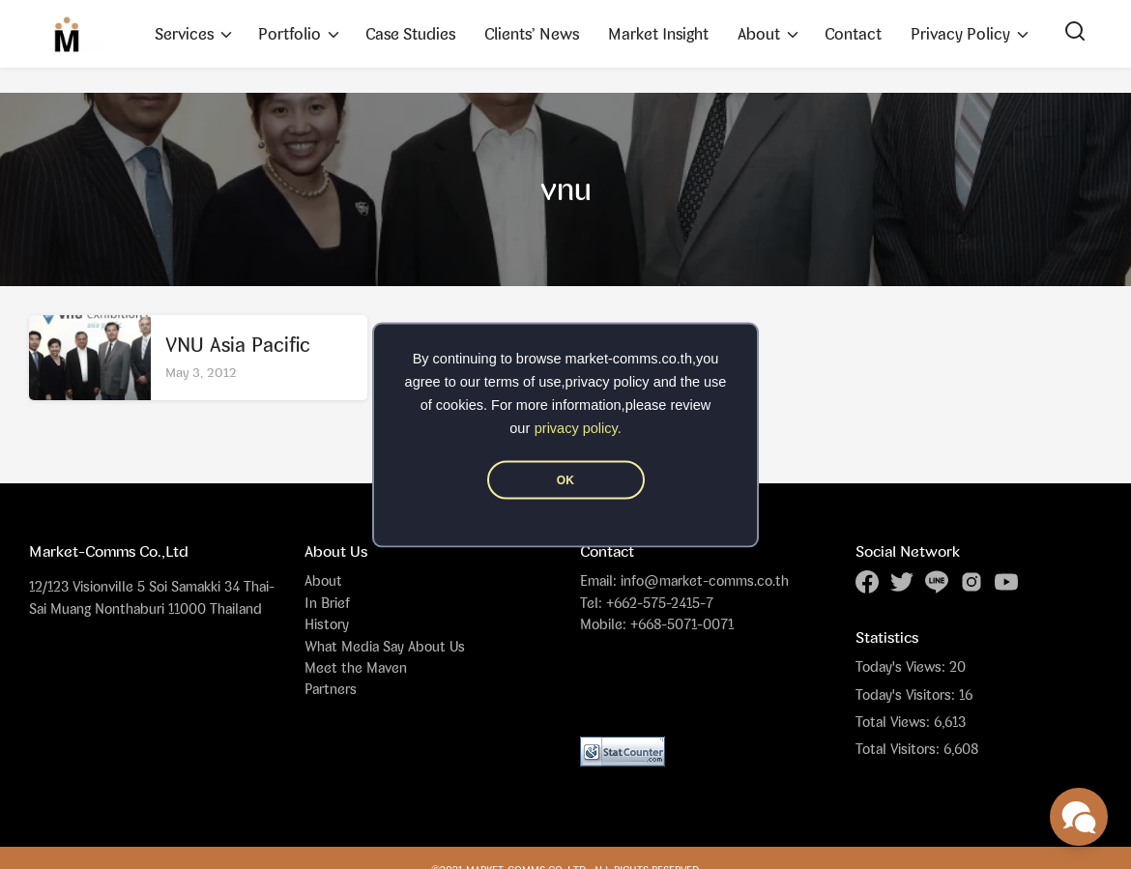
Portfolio (289, 33)
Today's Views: (902, 667)
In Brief (327, 603)
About (759, 33)
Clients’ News (531, 33)
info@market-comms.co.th (705, 580)
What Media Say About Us (384, 646)
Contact (853, 33)
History (326, 624)
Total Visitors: (899, 749)
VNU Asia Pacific (237, 345)
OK (565, 479)
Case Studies (410, 33)
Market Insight (658, 33)
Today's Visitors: (907, 695)
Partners (330, 689)
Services (184, 33)
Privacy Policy (960, 33)
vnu (566, 189)
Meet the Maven (355, 667)
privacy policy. (578, 427)
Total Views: (895, 722)
